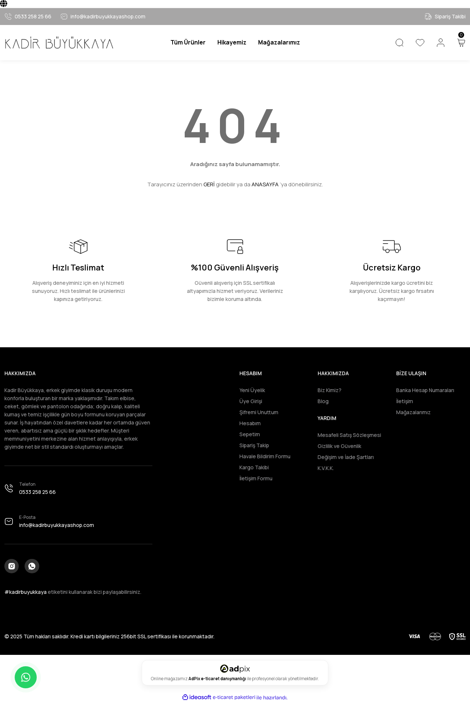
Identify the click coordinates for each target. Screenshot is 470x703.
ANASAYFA (265, 184)
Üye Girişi (250, 401)
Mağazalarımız (413, 412)
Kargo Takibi (254, 467)
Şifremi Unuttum (258, 412)
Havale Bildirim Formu (264, 456)
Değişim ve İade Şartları (346, 456)
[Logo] (58, 42)
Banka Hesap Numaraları (425, 390)
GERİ (209, 184)
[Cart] (461, 42)
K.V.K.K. (326, 468)
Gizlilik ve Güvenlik (339, 445)
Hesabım (250, 423)
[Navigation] (187, 42)
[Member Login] (440, 42)
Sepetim (249, 434)
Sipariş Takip (254, 445)
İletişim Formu (255, 478)
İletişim (404, 401)
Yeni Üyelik (252, 390)
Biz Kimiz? (329, 390)
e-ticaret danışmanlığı (224, 679)
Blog (323, 401)
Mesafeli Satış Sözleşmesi (349, 434)
